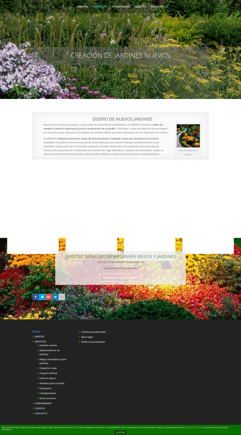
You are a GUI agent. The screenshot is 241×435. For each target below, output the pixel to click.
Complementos (47, 393)
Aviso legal (87, 336)
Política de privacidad (93, 341)
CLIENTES (140, 6)
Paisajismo (45, 388)
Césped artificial (48, 373)
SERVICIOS (99, 6)
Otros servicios (47, 398)
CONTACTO (156, 6)
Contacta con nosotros (120, 277)
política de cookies (195, 427)
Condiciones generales (93, 331)
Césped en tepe (48, 368)
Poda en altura (47, 378)
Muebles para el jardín (51, 383)
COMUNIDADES (121, 6)
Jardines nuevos (48, 345)
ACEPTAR (120, 432)
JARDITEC (82, 6)
